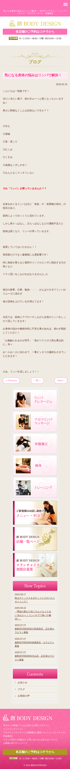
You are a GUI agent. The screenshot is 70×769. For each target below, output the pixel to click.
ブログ (21, 689)
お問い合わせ (33, 739)
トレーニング (49, 732)
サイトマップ (21, 743)
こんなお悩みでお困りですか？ (33, 725)
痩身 (39, 732)
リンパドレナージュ (12, 729)
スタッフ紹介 (9, 739)
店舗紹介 (21, 739)
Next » (60, 380)
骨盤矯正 (31, 732)
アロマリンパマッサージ (14, 732)
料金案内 (7, 736)
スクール (60, 732)
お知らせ (22, 682)
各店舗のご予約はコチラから (35, 31)
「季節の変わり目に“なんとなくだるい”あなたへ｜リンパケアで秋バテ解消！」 (33, 615)
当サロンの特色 (10, 725)
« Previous (11, 380)
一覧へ (37, 380)
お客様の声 (24, 695)
